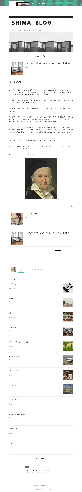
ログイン (68, 2)
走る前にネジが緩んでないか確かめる (18, 414)
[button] (33, 8)
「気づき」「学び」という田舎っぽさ (18, 342)
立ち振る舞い (12, 327)
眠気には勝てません (14, 356)
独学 (10, 313)
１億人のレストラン (14, 371)
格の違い (11, 298)
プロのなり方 (12, 385)
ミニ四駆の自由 (13, 284)
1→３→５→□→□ (13, 443)
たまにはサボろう (13, 400)
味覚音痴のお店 (13, 429)
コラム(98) (20, 202)
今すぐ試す (59, 2)
